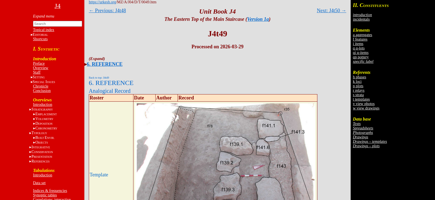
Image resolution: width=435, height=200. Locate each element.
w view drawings (366, 108)
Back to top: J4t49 (99, 77)
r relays (359, 90)
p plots (358, 86)
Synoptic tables (45, 195)
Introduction (42, 104)
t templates (361, 99)
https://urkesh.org (102, 2)
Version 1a (258, 19)
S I (44, 82)
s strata (358, 95)
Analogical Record (110, 91)
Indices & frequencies (50, 191)
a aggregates (362, 35)
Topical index (43, 30)
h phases (359, 77)
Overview (40, 68)
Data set (39, 183)
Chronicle (40, 86)
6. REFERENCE (105, 64)
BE (44, 138)
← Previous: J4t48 (107, 10)
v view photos (364, 104)
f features (360, 39)
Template (99, 175)
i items (358, 44)
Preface (39, 63)
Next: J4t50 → (331, 10)
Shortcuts (40, 39)
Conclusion (42, 91)
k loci (357, 81)
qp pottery (361, 57)
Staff (37, 72)
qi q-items (360, 53)
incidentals (361, 19)
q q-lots (359, 48)
